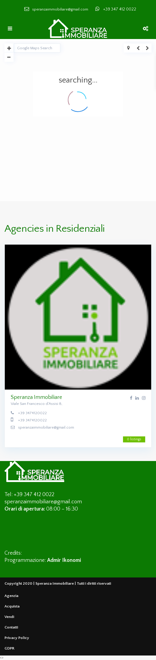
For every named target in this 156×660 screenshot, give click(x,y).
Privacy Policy (16, 638)
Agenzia (11, 596)
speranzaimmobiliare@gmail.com (46, 427)
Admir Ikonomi (64, 560)
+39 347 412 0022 (119, 9)
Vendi (9, 617)
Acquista (12, 606)
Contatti (11, 627)
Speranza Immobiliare (36, 397)
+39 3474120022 (32, 413)
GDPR (9, 648)
